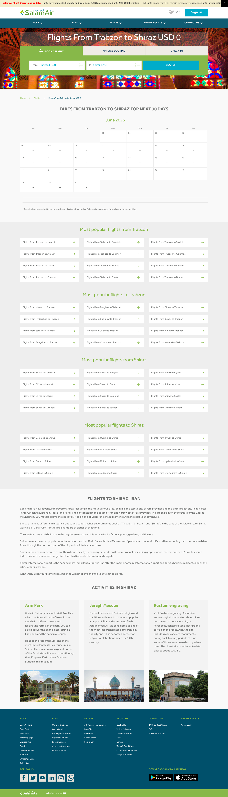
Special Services (59, 742)
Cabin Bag (24, 763)
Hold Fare (24, 755)
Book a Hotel (90, 738)
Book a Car (89, 742)
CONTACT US (191, 23)
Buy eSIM (88, 729)
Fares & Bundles (59, 751)
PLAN (75, 23)
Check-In (177, 51)
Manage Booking (114, 51)
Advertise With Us (157, 734)
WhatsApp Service (28, 759)
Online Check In (27, 751)
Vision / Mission (124, 729)
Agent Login (186, 725)
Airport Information (61, 746)
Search (171, 65)
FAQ (150, 729)
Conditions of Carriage (127, 751)
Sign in (196, 12)
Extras (114, 23)
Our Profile (121, 725)
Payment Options (60, 738)
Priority (23, 746)
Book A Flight (26, 725)
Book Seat (24, 729)
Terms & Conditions (125, 746)
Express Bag (25, 742)
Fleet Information (124, 734)
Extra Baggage (26, 738)
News (119, 738)
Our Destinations (60, 725)
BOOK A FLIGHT (51, 51)
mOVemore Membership (95, 725)
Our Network (58, 729)
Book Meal (24, 734)
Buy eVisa (88, 734)
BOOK (36, 23)
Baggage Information (61, 734)
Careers (120, 742)
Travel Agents (153, 23)
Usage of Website (124, 755)
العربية (174, 12)
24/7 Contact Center (158, 725)
